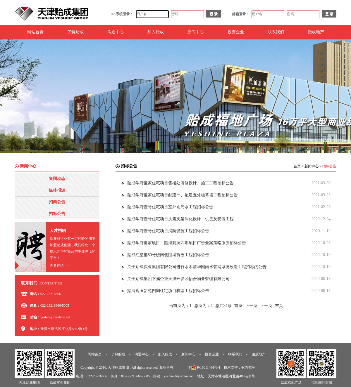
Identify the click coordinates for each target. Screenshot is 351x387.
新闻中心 (195, 32)
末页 (279, 305)
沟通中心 (115, 32)
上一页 (251, 305)
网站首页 (35, 32)
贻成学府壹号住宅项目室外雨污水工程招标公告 (170, 207)
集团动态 (57, 178)
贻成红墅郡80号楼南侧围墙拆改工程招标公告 (168, 255)
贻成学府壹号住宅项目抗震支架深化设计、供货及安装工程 (180, 219)
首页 (297, 166)
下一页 (266, 305)
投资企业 (236, 32)
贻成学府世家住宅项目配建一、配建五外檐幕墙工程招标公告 (182, 195)
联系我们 (276, 32)
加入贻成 (155, 32)
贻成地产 (316, 32)
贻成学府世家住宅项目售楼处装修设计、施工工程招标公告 (180, 183)
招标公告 (57, 213)
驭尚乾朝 (248, 367)
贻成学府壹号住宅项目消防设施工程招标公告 (168, 231)
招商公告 (57, 202)
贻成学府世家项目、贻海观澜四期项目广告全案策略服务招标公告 (186, 243)
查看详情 (60, 265)
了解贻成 (75, 32)
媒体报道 (57, 190)
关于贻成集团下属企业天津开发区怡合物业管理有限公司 (178, 279)
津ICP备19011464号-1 (203, 367)
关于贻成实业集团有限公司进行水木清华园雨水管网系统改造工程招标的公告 (196, 267)
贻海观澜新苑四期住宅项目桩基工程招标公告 (168, 291)
